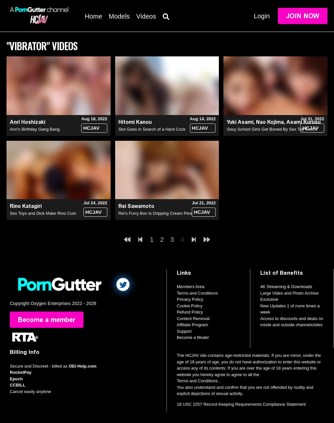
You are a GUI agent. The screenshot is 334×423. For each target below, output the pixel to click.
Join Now (302, 16)
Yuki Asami (240, 122)
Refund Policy (190, 312)
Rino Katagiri (26, 206)
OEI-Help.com (83, 366)
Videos (146, 16)
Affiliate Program (192, 324)
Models (119, 16)
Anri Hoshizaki (27, 122)
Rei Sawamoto (136, 206)
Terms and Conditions (197, 293)
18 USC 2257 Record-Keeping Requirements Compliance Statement (241, 404)
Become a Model (193, 337)
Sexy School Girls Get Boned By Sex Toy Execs (272, 129)
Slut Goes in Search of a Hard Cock (152, 129)
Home (93, 16)
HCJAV (91, 128)
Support (184, 331)
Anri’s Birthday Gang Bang (35, 129)
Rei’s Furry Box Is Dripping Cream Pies (155, 213)
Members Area (191, 286)
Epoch (16, 378)
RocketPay (20, 372)
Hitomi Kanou (135, 122)
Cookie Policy (190, 305)
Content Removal (193, 318)
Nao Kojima (270, 122)
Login (262, 16)
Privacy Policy (190, 299)
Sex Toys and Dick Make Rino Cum (43, 213)
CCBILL (17, 385)
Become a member (46, 320)
